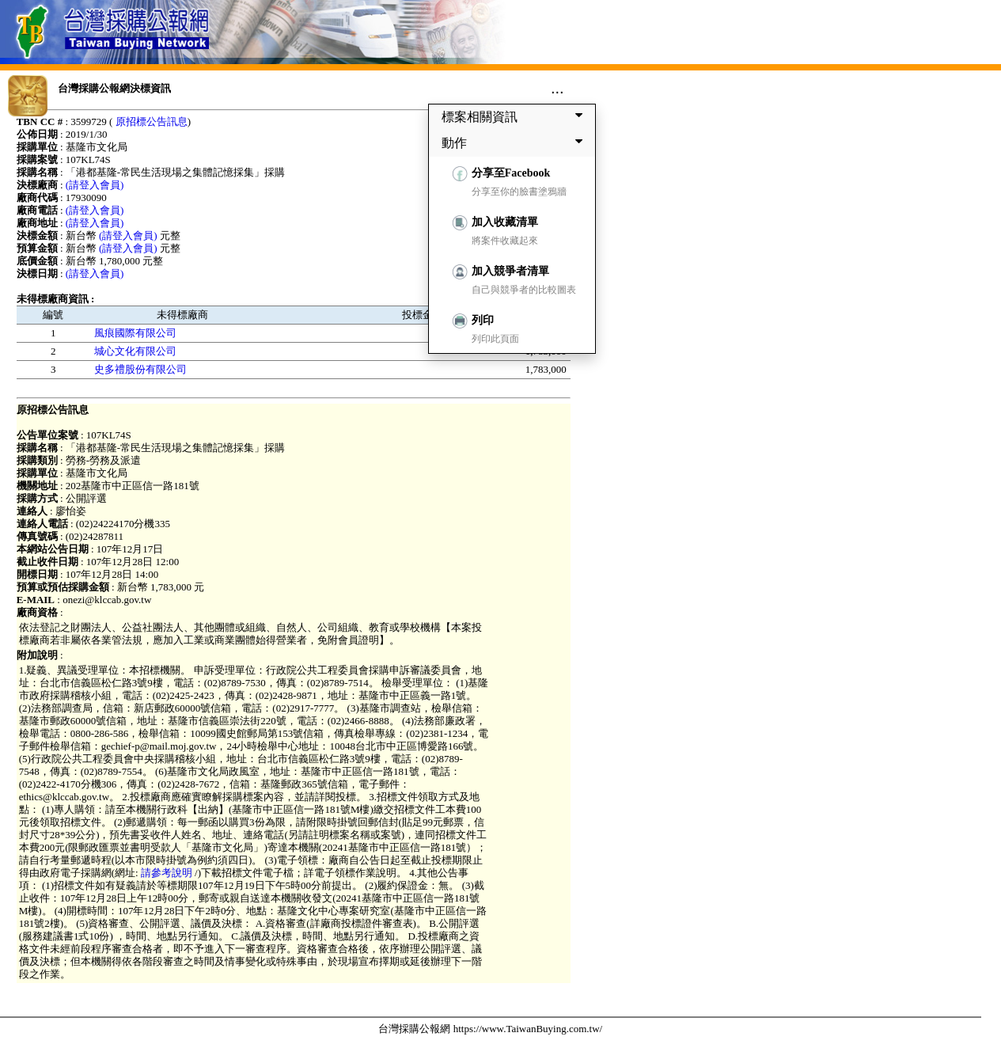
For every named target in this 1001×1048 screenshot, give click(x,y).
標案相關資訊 (515, 116)
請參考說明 (166, 873)
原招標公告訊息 (152, 121)
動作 (515, 142)
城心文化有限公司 (135, 351)
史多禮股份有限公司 (140, 369)
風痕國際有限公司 (135, 333)
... (557, 88)
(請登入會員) (95, 185)
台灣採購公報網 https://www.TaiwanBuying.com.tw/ (490, 1029)
